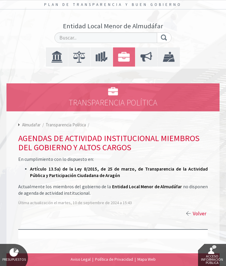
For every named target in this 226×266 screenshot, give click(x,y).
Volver (199, 213)
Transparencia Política (66, 125)
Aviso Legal (81, 259)
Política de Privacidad (114, 259)
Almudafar (31, 125)
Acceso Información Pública (212, 255)
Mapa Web (146, 259)
